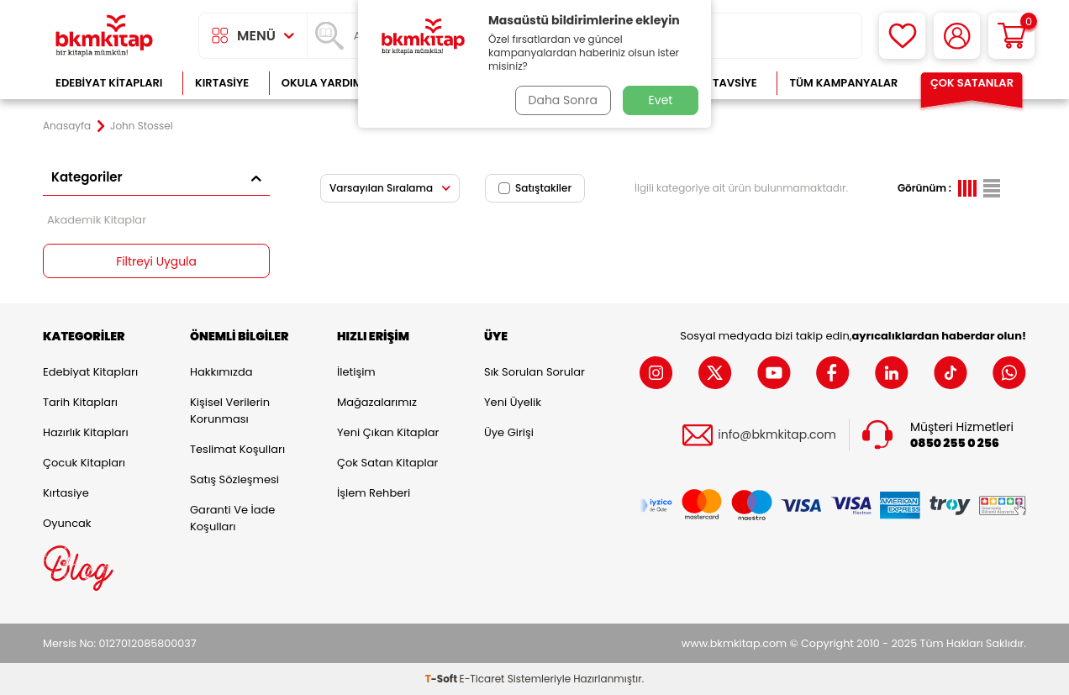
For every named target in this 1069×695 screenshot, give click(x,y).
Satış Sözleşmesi (234, 479)
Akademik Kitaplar (96, 220)
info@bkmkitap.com (777, 436)
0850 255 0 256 (954, 443)
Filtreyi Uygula (156, 261)
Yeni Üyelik (512, 402)
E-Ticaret (482, 678)
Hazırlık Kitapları (86, 432)
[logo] (104, 36)
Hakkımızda (221, 372)
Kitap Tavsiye (718, 83)
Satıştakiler (534, 188)
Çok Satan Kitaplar (387, 463)
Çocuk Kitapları (84, 463)
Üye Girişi (509, 432)
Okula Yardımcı (328, 83)
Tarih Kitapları (80, 402)
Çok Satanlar (972, 83)
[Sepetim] (1011, 36)
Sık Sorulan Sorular (534, 372)
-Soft (442, 678)
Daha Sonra (562, 100)
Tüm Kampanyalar (843, 83)
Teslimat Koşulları (237, 449)
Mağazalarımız (377, 402)
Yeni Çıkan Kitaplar (388, 432)
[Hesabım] (957, 36)
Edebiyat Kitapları (108, 83)
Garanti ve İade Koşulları (232, 518)
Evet (661, 100)
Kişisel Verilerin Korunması (230, 410)
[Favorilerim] (902, 36)
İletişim (356, 372)
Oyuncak (67, 523)
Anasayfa (67, 126)
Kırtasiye (222, 83)
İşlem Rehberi (373, 493)
